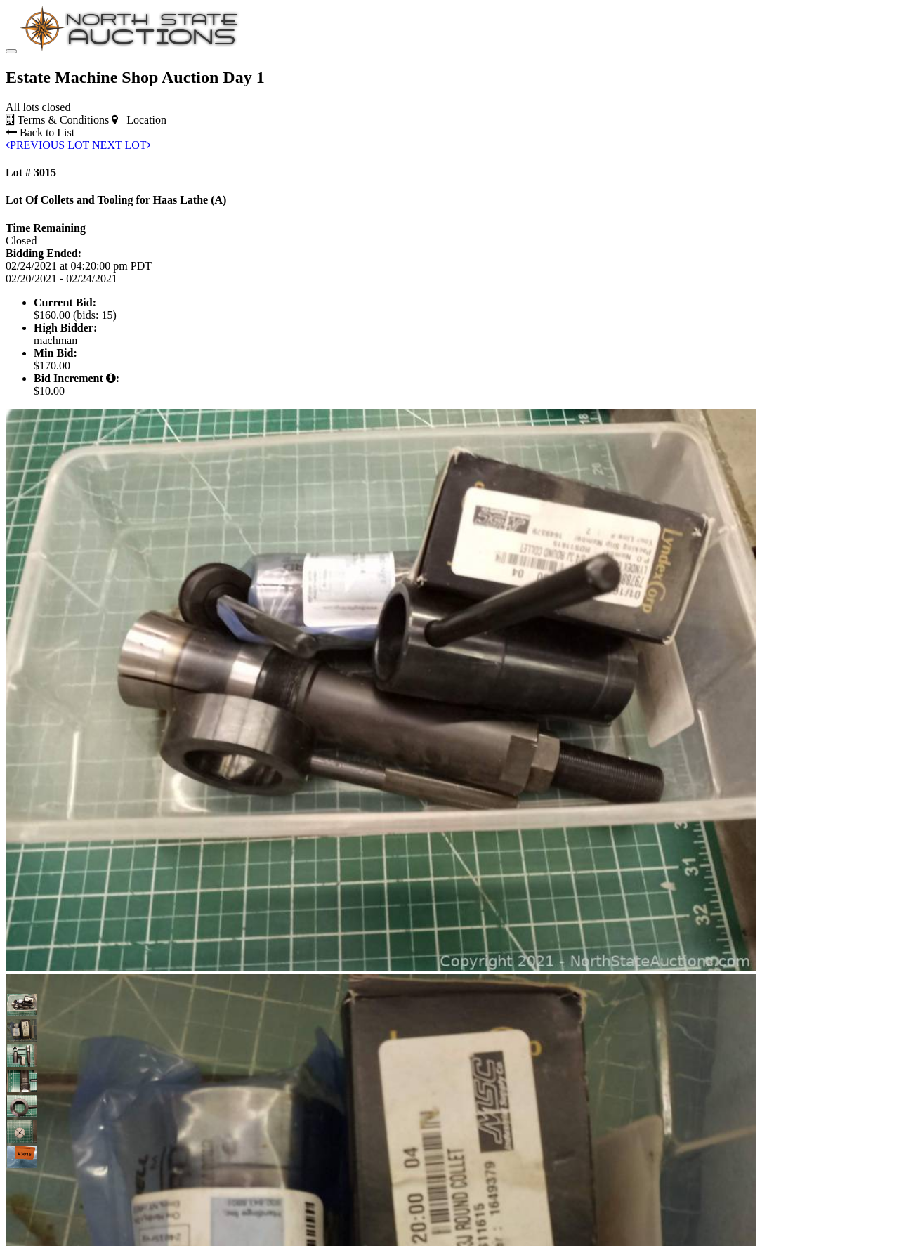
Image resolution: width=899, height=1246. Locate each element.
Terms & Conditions (57, 120)
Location (139, 120)
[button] (18, 1005)
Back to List (40, 132)
